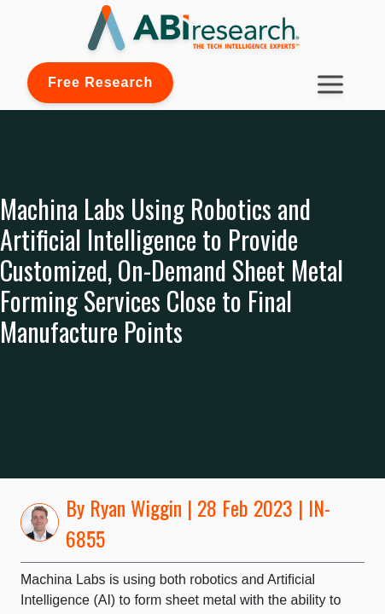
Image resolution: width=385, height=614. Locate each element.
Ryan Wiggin (136, 507)
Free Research (100, 82)
